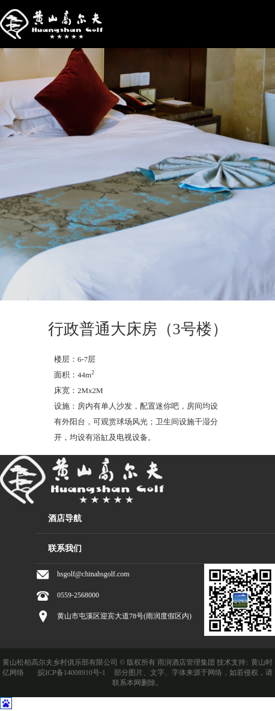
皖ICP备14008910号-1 (72, 672)
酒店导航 (65, 518)
